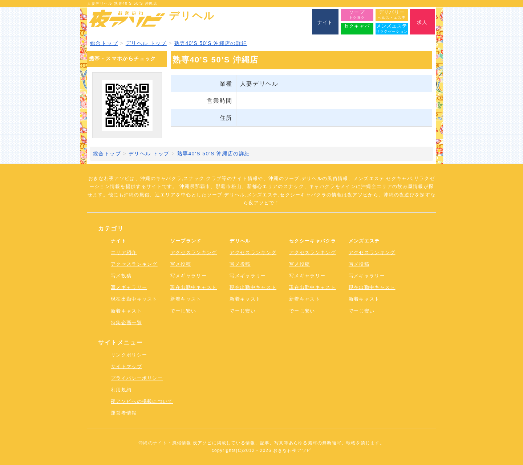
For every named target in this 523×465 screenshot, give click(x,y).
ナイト (118, 241)
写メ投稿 (121, 275)
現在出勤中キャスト (134, 299)
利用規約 (121, 389)
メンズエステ (364, 241)
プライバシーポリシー (137, 378)
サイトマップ (126, 366)
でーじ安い (183, 311)
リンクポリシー (129, 355)
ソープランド (186, 241)
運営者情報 (124, 413)
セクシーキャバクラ (312, 241)
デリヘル (240, 241)
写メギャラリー (129, 287)
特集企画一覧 (126, 322)
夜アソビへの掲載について (142, 401)
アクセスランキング (134, 264)
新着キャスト (126, 311)
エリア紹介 (124, 252)
